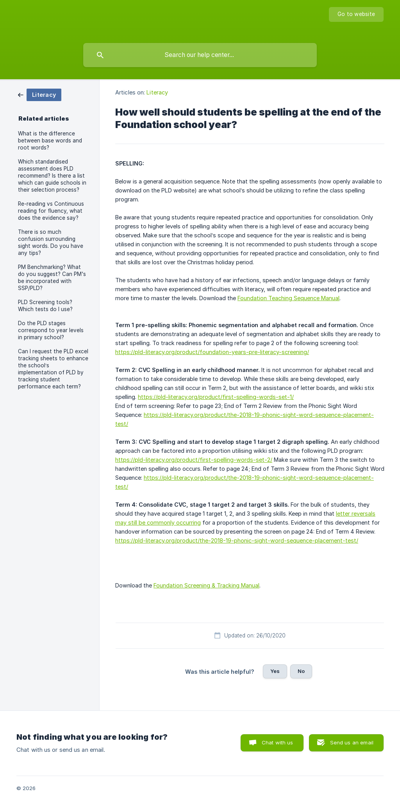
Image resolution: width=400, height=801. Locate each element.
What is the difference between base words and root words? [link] (50, 140)
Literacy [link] (157, 92)
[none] (356, 14)
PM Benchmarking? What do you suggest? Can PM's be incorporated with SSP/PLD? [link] (52, 277)
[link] (39, 94)
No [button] (301, 671)
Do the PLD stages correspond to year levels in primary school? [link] (51, 330)
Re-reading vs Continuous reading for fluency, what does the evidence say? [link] (51, 211)
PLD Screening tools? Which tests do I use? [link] (45, 305)
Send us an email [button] (351, 742)
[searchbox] (200, 55)
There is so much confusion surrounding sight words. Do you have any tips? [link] (50, 242)
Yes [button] (275, 671)
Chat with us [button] (277, 742)
